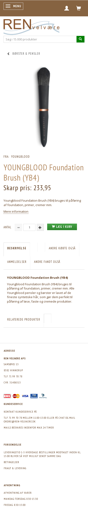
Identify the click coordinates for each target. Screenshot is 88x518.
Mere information (16, 211)
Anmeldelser (17, 262)
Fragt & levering (15, 468)
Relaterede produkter (23, 320)
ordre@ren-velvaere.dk (20, 421)
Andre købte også (62, 248)
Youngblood (20, 157)
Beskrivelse (16, 248)
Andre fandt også (47, 262)
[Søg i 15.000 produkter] (80, 39)
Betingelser (11, 462)
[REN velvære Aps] (31, 26)
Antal (8, 227)
